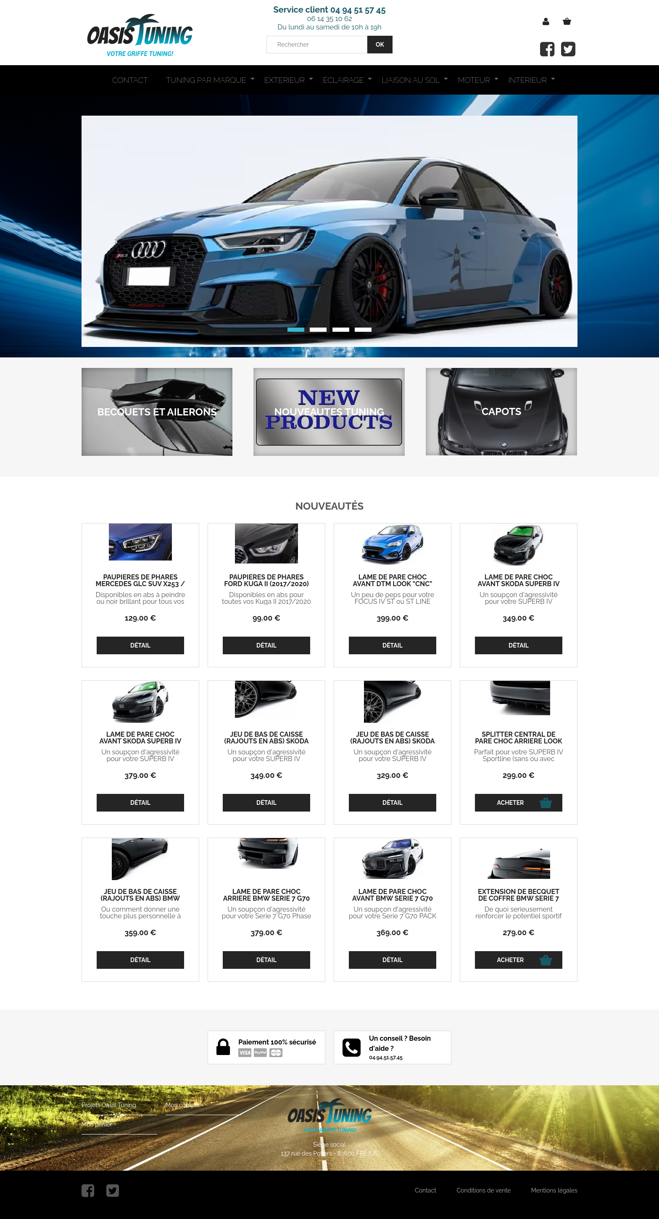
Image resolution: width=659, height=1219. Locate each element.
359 (140, 932)
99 (266, 617)
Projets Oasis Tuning (109, 1105)
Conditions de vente (483, 1190)
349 (519, 617)
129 (140, 617)
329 (393, 775)
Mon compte (183, 1105)
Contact (425, 1190)
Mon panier (97, 1124)
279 (519, 932)
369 (393, 932)
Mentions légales (554, 1190)
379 (140, 775)
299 (519, 775)
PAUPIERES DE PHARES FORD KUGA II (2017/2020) (266, 580)
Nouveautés (329, 506)
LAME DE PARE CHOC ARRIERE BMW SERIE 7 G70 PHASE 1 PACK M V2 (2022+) (266, 898)
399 (393, 617)
